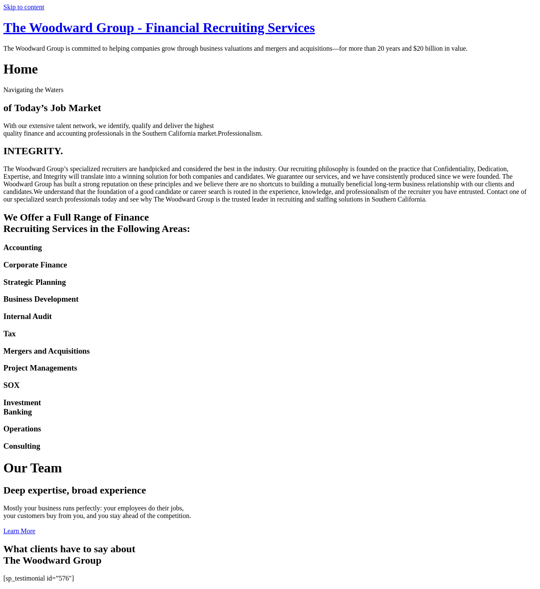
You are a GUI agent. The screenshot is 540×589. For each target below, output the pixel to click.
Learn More (19, 530)
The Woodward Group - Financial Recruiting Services (159, 27)
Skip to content (23, 7)
